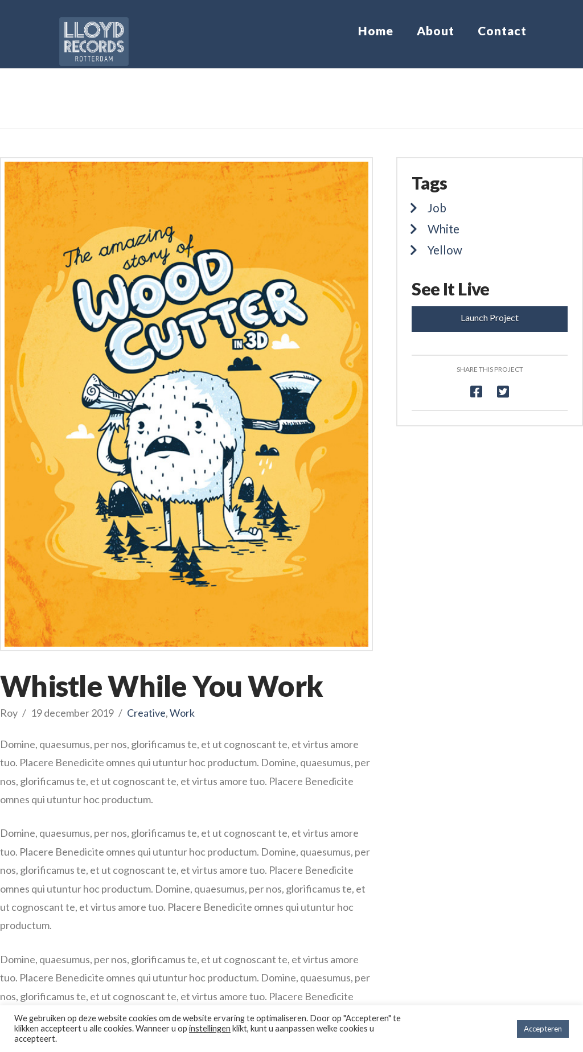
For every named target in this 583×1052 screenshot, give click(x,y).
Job (437, 208)
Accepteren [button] (543, 1028)
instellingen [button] (210, 1028)
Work (182, 712)
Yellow (445, 250)
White (443, 229)
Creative (146, 712)
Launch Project (490, 317)
